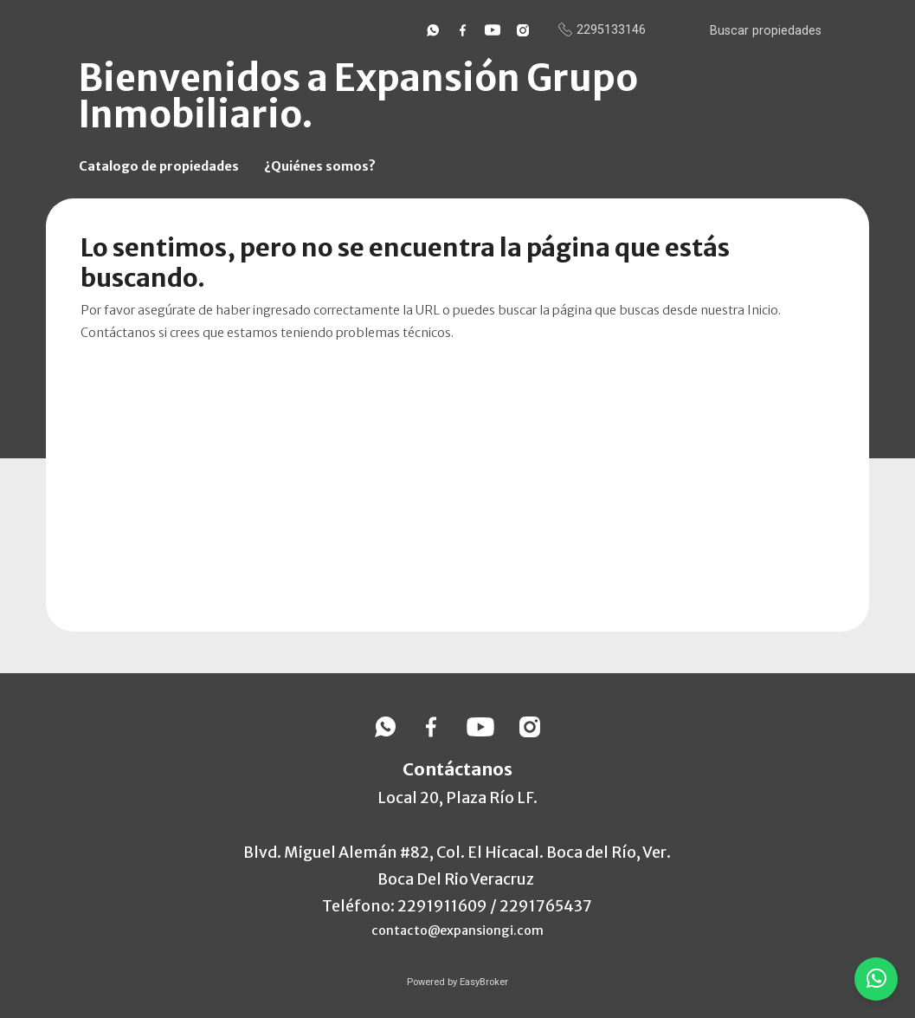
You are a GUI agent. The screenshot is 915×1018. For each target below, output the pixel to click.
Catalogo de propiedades (159, 166)
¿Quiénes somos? (320, 166)
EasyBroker (484, 982)
